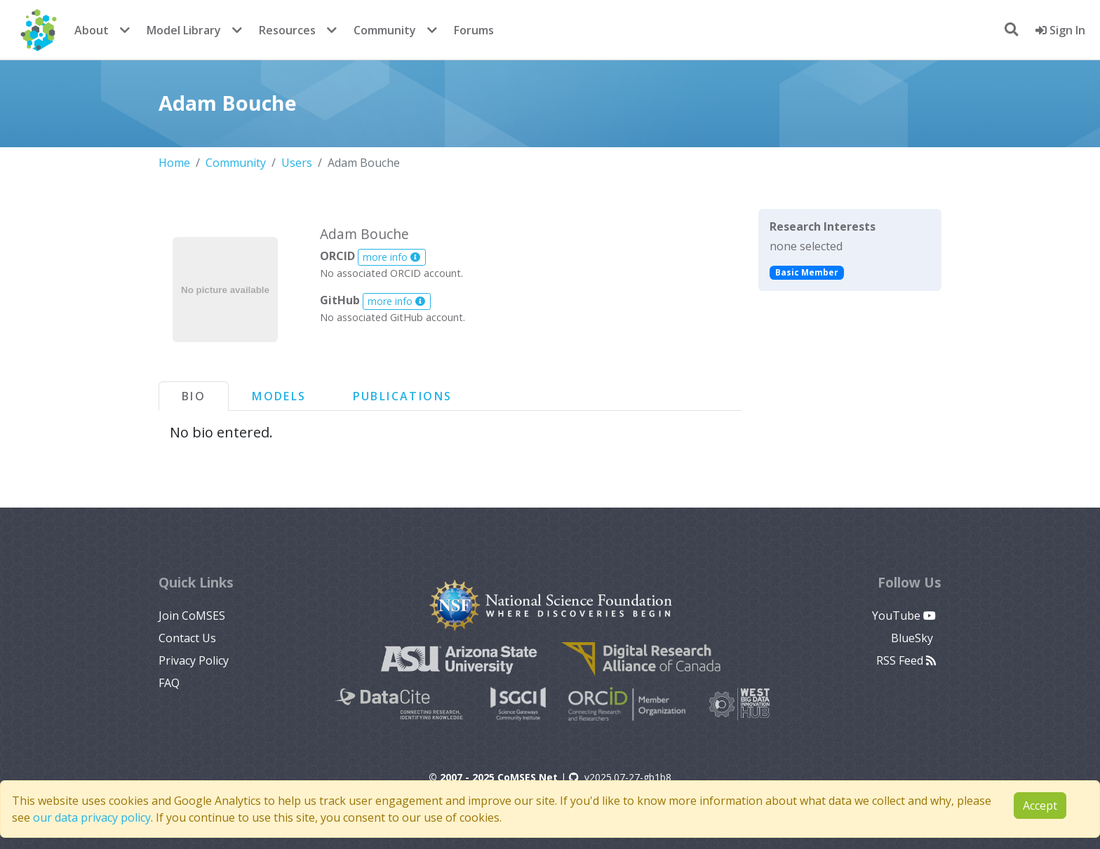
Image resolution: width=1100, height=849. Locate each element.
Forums (474, 30)
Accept (1040, 805)
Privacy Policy (194, 660)
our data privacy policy (92, 817)
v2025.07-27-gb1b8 (620, 777)
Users (296, 162)
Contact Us (187, 638)
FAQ (169, 683)
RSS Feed (906, 660)
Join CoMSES (192, 615)
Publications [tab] (402, 396)
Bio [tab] (194, 396)
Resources (287, 30)
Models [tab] (279, 396)
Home (174, 162)
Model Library (184, 30)
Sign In (1060, 30)
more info (391, 257)
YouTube (904, 615)
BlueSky (913, 638)
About (91, 30)
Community (385, 30)
